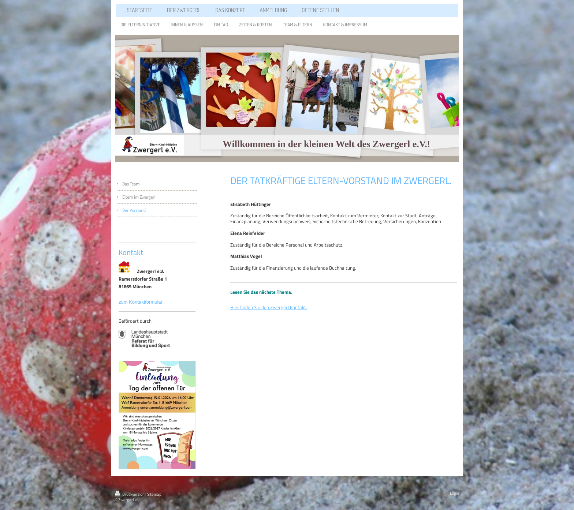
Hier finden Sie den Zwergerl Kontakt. (268, 307)
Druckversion (130, 494)
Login (454, 493)
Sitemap (154, 494)
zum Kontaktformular (141, 302)
